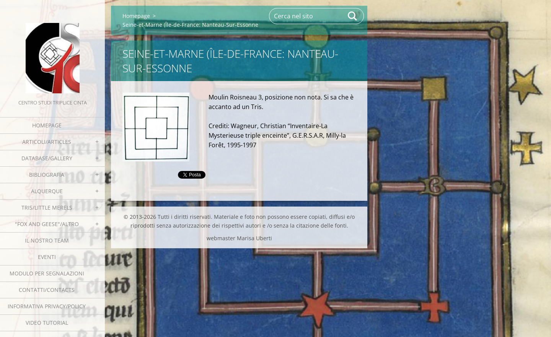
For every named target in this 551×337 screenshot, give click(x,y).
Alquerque (47, 191)
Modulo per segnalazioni (47, 273)
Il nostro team (47, 240)
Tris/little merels (46, 207)
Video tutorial (47, 322)
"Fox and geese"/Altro (47, 224)
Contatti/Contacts (47, 289)
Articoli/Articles (46, 141)
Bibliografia (46, 174)
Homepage (47, 125)
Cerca (353, 16)
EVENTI (47, 256)
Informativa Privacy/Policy (47, 306)
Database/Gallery (46, 158)
